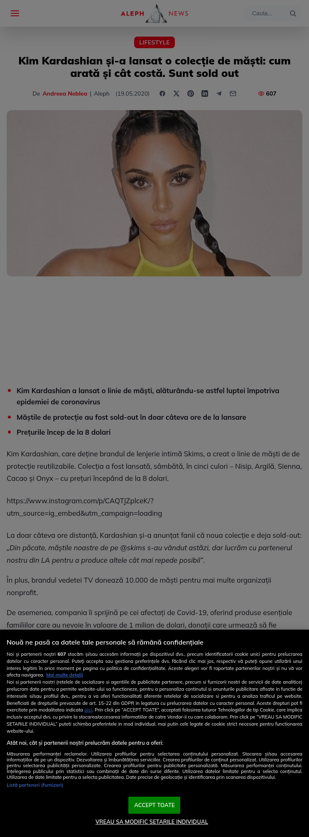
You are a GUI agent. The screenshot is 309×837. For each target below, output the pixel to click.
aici (88, 710)
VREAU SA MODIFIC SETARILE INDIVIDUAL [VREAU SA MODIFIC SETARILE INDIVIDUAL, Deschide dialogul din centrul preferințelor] (152, 821)
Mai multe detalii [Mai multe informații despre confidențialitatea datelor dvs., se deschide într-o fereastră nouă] (64, 675)
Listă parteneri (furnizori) (35, 785)
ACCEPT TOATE (154, 805)
